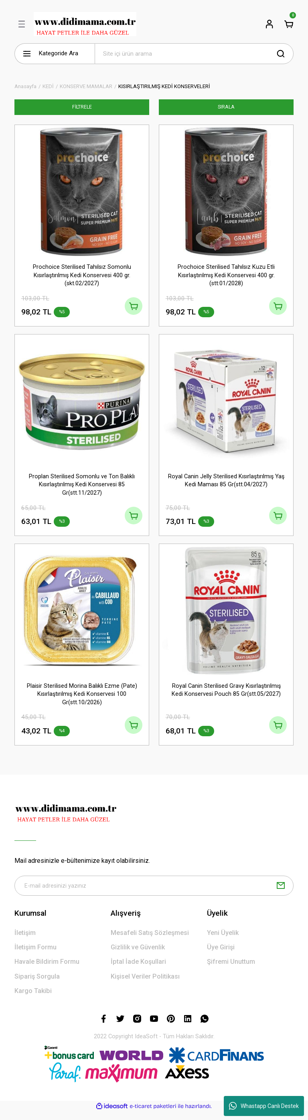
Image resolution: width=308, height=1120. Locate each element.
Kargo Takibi (33, 999)
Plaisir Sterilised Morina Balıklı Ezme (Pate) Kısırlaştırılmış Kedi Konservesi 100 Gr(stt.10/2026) (82, 698)
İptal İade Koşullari (138, 970)
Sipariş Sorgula (37, 984)
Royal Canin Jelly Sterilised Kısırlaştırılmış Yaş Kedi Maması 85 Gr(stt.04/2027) (226, 482)
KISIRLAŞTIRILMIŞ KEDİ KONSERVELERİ (164, 86)
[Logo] (85, 24)
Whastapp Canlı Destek (264, 1106)
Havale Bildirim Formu (46, 970)
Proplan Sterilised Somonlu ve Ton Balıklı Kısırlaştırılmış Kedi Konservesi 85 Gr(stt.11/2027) (82, 486)
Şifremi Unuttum (231, 970)
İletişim (25, 941)
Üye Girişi (221, 955)
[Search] (194, 53)
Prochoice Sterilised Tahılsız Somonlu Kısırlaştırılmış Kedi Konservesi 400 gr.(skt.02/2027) (82, 275)
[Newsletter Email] (154, 893)
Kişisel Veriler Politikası (145, 984)
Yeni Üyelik (223, 941)
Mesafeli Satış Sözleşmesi (150, 941)
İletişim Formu (35, 955)
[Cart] (289, 24)
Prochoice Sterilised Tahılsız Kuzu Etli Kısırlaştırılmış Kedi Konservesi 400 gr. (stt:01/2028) (226, 275)
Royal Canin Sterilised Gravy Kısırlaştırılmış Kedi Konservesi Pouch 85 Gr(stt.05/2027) (226, 694)
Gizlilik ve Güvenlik (138, 955)
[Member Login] (269, 24)
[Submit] (281, 893)
